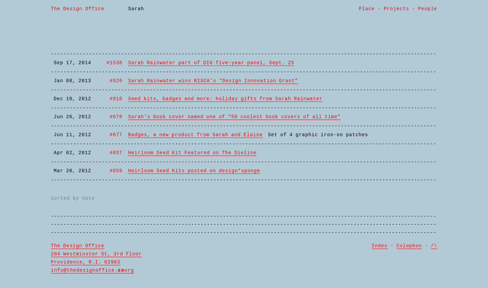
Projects (396, 9)
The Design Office (77, 9)
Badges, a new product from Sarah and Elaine (195, 135)
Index (380, 246)
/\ (434, 246)
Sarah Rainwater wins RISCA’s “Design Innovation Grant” (213, 81)
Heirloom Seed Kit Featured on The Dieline (192, 153)
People (427, 9)
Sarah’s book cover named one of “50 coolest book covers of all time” (234, 117)
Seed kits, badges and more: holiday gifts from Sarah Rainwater (225, 99)
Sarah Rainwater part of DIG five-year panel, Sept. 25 (211, 63)
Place (367, 9)
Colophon (409, 246)
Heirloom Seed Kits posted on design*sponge (194, 171)
